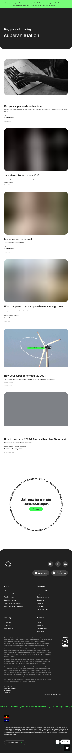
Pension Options (9, 597)
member (16, 446)
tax (15, 115)
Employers (40, 600)
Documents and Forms (44, 597)
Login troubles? (42, 629)
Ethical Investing (9, 591)
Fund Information (9, 687)
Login (39, 622)
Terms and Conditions (10, 689)
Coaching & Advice (10, 600)
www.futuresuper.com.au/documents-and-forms (17, 645)
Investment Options (10, 594)
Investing (16, 315)
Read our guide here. (48, 5)
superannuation (8, 115)
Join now (36, 509)
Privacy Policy (8, 690)
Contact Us (7, 622)
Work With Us (8, 629)
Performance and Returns (12, 603)
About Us (7, 625)
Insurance (40, 603)
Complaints (7, 692)
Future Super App (42, 609)
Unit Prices (40, 606)
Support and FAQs (43, 591)
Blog (38, 594)
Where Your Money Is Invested (13, 606)
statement (23, 446)
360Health (40, 632)
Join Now (40, 625)
